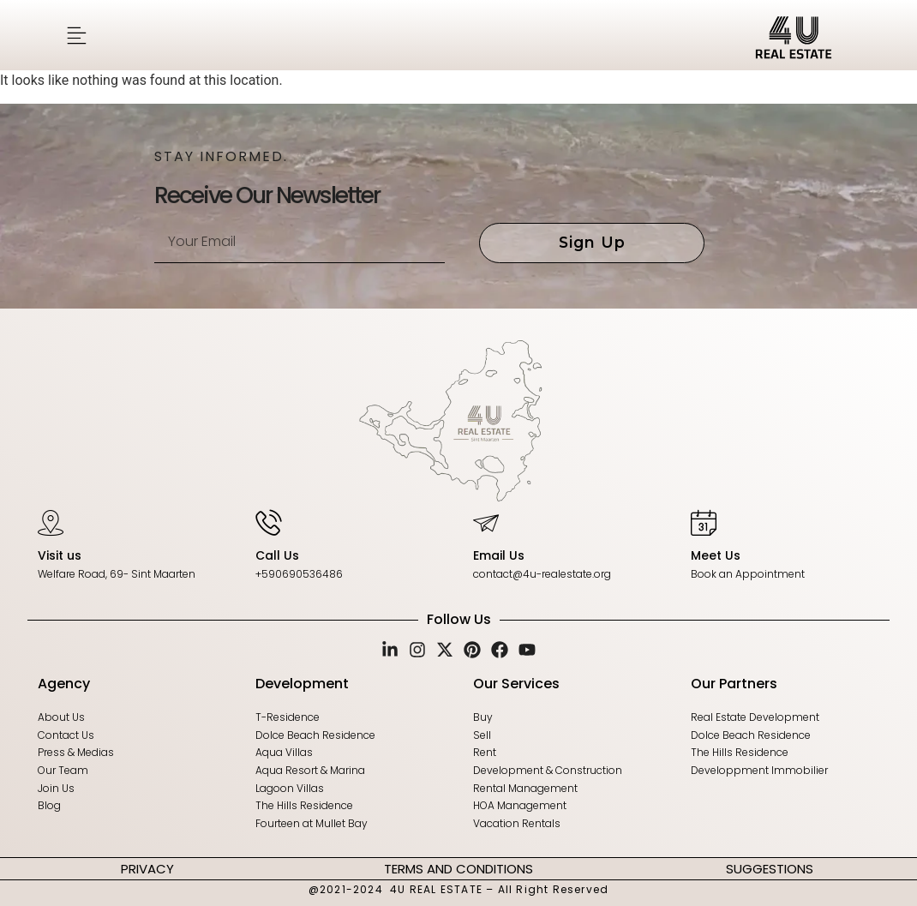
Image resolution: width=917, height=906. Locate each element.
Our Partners (734, 682)
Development (302, 682)
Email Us (498, 555)
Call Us (277, 555)
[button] (77, 36)
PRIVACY (147, 867)
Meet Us (715, 555)
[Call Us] (268, 522)
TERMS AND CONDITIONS (458, 867)
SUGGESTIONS (769, 867)
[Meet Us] (703, 522)
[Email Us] (486, 522)
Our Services (516, 682)
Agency (64, 682)
